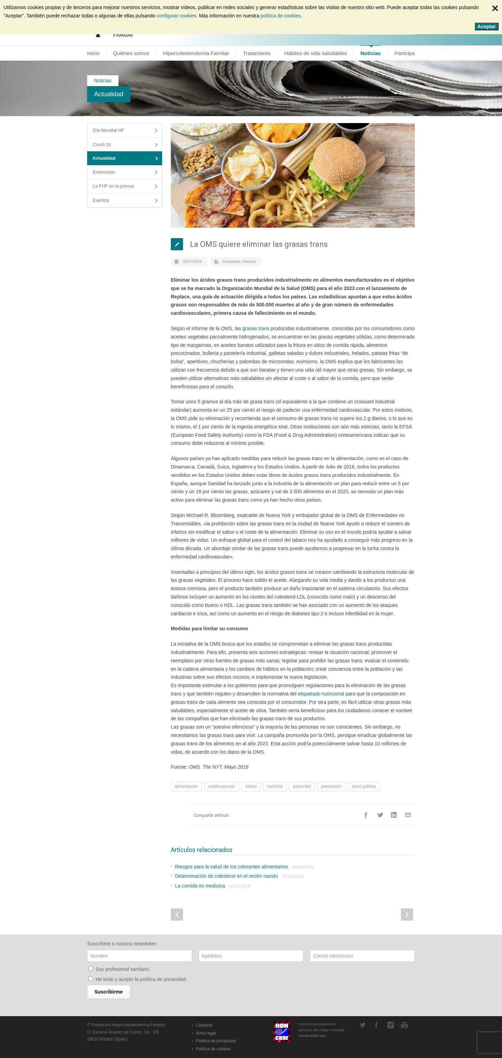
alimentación (186, 786)
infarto (251, 786)
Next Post (407, 914)
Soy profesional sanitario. (123, 969)
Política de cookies (213, 1048)
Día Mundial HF (108, 130)
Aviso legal (206, 1033)
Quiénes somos (131, 53)
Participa (405, 53)
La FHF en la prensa (113, 186)
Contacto (204, 1025)
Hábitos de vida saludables (315, 53)
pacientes (302, 786)
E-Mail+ (408, 815)
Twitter (380, 815)
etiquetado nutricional (321, 694)
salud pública (364, 786)
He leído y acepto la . (141, 979)
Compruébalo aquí (312, 1035)
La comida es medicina (213, 886)
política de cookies (280, 15)
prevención (331, 786)
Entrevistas (104, 172)
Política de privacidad (216, 1040)
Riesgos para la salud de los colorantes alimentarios (244, 866)
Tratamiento (257, 53)
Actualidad (108, 94)
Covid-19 (102, 144)
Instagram (390, 1025)
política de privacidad (163, 979)
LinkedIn (394, 815)
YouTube (404, 1025)
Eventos (101, 200)
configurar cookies (176, 15)
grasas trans (255, 328)
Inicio (93, 53)
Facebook (366, 815)
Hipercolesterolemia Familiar (196, 53)
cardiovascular (221, 786)
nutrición (275, 786)
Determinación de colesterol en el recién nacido (239, 876)
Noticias (370, 53)
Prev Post (177, 914)
